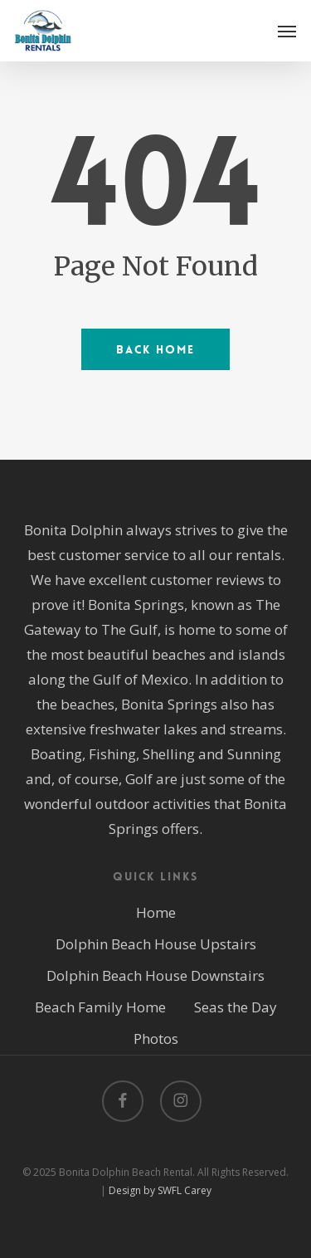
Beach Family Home (100, 1007)
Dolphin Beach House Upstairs (156, 943)
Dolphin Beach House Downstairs (155, 975)
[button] (287, 30)
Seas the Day (235, 1007)
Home (156, 912)
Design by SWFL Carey (160, 1190)
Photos (156, 1038)
